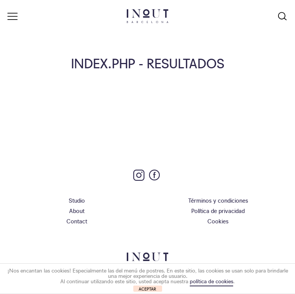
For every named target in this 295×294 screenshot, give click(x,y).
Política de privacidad (218, 210)
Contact (76, 221)
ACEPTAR (147, 289)
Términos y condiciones (218, 200)
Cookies (218, 221)
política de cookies (211, 281)
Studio (77, 200)
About (77, 210)
